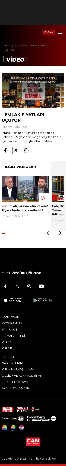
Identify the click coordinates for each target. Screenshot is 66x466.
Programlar (12, 323)
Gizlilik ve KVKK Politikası (22, 375)
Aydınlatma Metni (16, 388)
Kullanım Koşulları (18, 369)
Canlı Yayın (10, 317)
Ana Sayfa (12, 45)
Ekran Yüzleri (13, 335)
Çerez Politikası (15, 382)
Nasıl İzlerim (12, 363)
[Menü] (60, 32)
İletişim (8, 356)
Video (25, 45)
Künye (7, 348)
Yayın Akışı (10, 329)
